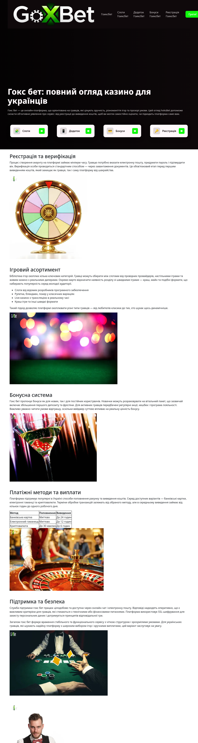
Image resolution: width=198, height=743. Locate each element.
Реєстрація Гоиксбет (172, 14)
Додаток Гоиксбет (138, 14)
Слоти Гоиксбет (122, 14)
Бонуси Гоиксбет (155, 14)
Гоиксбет (106, 14)
